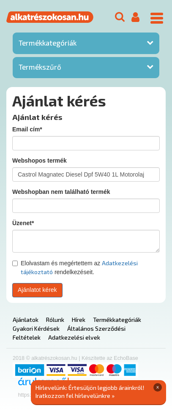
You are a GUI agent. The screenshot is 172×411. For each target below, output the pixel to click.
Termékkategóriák (47, 42)
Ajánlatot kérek (37, 289)
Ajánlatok (25, 319)
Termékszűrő (40, 67)
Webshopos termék (39, 160)
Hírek (78, 319)
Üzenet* (23, 223)
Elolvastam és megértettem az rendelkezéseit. (75, 267)
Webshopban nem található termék (61, 191)
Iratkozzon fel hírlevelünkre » (75, 395)
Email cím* (27, 129)
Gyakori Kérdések (36, 328)
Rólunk (55, 319)
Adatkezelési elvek (74, 337)
